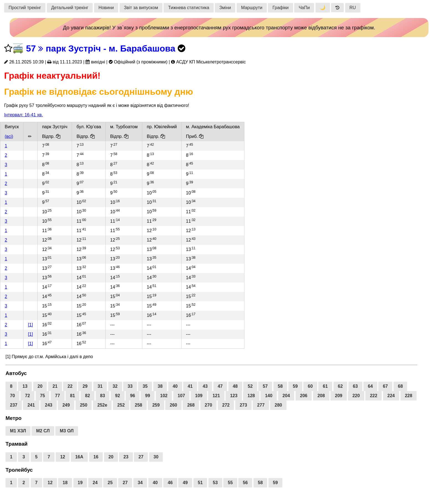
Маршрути (251, 7)
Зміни (225, 7)
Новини (106, 7)
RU (353, 7)
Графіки (280, 7)
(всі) (9, 136)
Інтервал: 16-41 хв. (23, 114)
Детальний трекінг (69, 7)
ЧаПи (304, 7)
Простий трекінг (25, 7)
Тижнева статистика (188, 7)
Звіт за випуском (141, 7)
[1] (30, 324)
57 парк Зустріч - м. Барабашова (100, 48)
